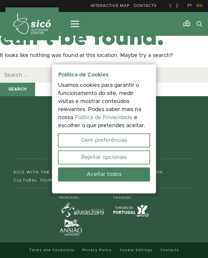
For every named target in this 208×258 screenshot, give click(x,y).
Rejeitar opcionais (104, 157)
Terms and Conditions (51, 250)
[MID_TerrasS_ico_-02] (32, 24)
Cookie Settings (136, 250)
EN (200, 6)
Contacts (145, 6)
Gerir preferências (104, 140)
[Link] (186, 24)
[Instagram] (177, 6)
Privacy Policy (97, 250)
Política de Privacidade (103, 117)
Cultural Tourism (37, 180)
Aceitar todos (104, 174)
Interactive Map (110, 6)
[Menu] (74, 23)
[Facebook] (170, 5)
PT (190, 6)
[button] (199, 23)
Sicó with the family (41, 172)
